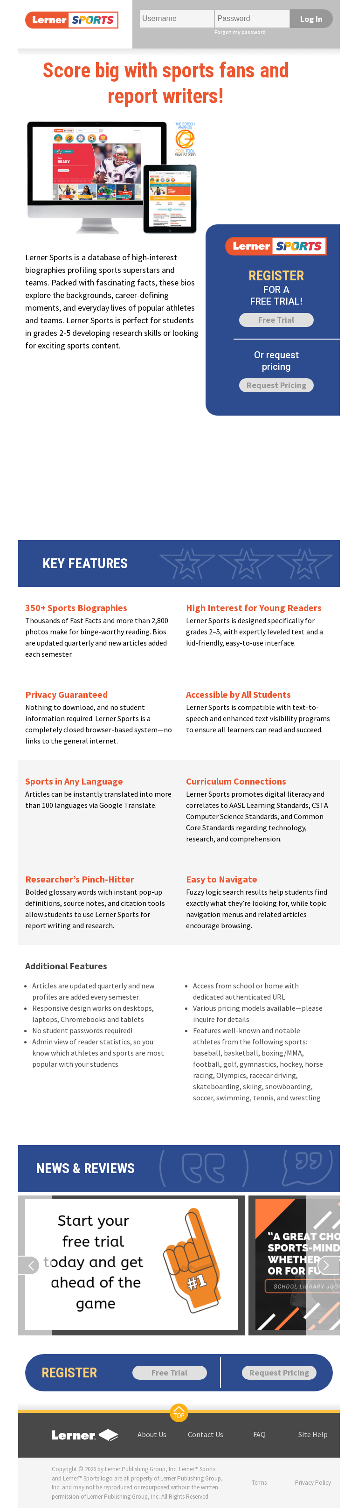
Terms (259, 1483)
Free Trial (276, 319)
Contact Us (205, 1434)
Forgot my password (240, 31)
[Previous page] (35, 1265)
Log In (311, 19)
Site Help (313, 1434)
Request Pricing (276, 385)
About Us (152, 1434)
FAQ (259, 1434)
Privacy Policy (313, 1483)
